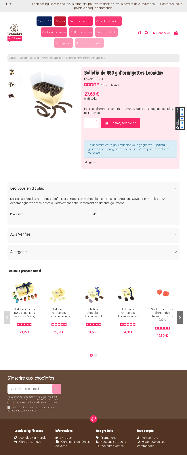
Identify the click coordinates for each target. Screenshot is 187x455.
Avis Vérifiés (93, 234)
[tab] (93, 189)
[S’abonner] (56, 389)
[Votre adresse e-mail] (29, 389)
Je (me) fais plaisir (120, 123)
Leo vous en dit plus (93, 188)
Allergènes (93, 252)
